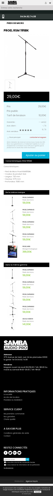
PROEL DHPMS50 (28, 222)
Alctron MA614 (28, 319)
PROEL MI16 (26, 246)
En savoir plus (26, 494)
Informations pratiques (20, 391)
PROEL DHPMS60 (28, 234)
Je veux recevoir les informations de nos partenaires (23, 465)
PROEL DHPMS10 (28, 197)
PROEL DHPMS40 (28, 210)
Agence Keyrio (32, 481)
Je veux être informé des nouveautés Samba (20, 462)
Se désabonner (8, 468)
